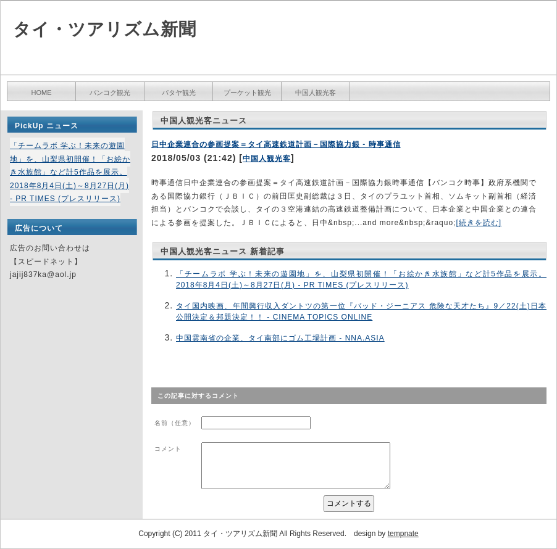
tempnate (403, 533)
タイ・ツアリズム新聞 (104, 29)
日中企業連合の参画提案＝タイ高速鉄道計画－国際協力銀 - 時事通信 (276, 144)
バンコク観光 (110, 92)
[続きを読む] (478, 222)
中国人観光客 (315, 92)
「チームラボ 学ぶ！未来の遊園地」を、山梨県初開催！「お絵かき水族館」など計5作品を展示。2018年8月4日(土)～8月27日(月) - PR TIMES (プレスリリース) (70, 172)
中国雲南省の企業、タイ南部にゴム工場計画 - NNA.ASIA (280, 338)
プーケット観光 (247, 92)
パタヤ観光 (179, 92)
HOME (41, 92)
